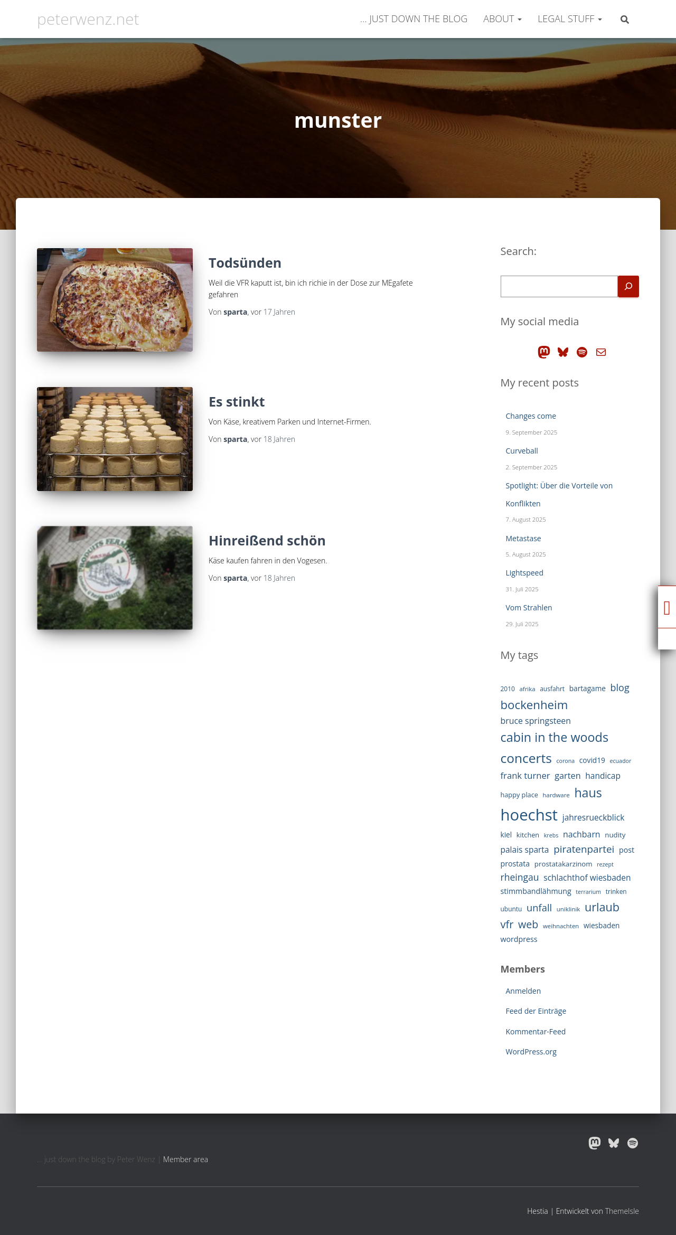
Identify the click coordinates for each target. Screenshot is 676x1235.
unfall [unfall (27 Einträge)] (539, 907)
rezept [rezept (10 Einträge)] (605, 864)
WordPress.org (531, 1052)
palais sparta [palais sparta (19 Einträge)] (525, 849)
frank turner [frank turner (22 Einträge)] (525, 775)
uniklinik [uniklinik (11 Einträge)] (568, 909)
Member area (185, 1159)
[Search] (628, 286)
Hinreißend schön (267, 540)
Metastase (523, 538)
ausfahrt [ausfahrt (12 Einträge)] (552, 688)
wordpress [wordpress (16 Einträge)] (519, 939)
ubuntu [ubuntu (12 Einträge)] (511, 908)
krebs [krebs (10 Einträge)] (551, 835)
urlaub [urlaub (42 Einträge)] (602, 907)
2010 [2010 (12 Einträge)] (508, 688)
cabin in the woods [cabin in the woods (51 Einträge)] (555, 737)
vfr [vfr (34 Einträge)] (507, 924)
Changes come (531, 416)
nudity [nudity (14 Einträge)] (615, 835)
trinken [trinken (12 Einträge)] (616, 891)
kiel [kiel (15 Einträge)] (506, 834)
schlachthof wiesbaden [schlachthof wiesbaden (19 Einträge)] (587, 877)
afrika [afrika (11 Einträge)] (528, 689)
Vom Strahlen (529, 607)
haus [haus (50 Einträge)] (588, 792)
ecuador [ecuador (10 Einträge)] (620, 761)
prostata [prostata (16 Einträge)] (515, 864)
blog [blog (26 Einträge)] (620, 687)
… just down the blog (412, 18)
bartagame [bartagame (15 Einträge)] (587, 688)
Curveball (522, 451)
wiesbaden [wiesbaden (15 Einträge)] (601, 925)
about (502, 18)
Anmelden (523, 991)
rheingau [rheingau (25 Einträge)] (520, 877)
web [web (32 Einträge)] (528, 924)
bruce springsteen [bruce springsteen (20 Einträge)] (536, 721)
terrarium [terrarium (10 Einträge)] (588, 891)
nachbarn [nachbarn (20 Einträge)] (581, 834)
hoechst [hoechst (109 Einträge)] (529, 814)
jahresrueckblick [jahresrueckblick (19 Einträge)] (593, 817)
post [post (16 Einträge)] (626, 850)
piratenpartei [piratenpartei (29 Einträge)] (583, 849)
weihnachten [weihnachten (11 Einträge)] (561, 926)
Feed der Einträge (536, 1011)
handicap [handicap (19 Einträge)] (603, 775)
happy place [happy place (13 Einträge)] (519, 794)
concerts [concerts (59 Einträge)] (526, 758)
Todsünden (245, 262)
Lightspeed (525, 573)
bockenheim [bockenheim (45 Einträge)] (534, 704)
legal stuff (570, 18)
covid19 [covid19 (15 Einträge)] (592, 760)
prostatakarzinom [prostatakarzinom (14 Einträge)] (563, 864)
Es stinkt (237, 401)
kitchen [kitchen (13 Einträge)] (528, 835)
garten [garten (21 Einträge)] (567, 775)
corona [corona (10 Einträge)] (565, 761)
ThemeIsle (622, 1211)
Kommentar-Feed (536, 1031)
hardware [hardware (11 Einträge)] (556, 795)
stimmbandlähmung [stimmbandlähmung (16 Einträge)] (536, 891)
